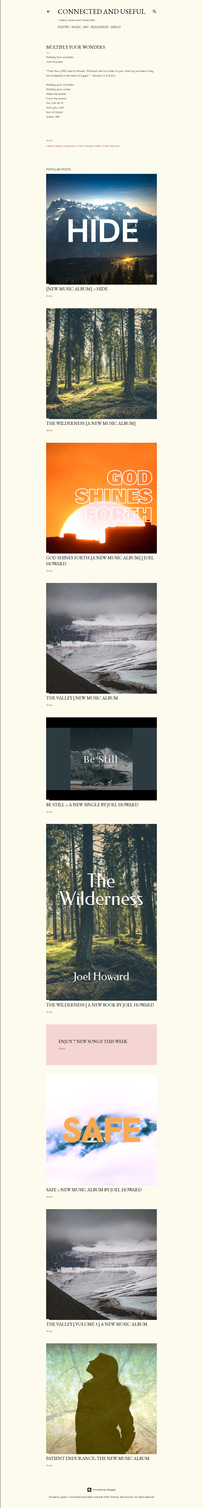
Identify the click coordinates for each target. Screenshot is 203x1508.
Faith (80, 145)
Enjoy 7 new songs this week (93, 1041)
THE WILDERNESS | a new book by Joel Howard (100, 1005)
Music (76, 27)
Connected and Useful (101, 11)
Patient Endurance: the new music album (98, 1458)
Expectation (70, 145)
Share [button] (49, 140)
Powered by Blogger (101, 1489)
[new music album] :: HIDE (77, 289)
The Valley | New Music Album (82, 698)
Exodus (58, 145)
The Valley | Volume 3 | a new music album (96, 1324)
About (116, 27)
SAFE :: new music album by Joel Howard (94, 1190)
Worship (114, 145)
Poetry (63, 27)
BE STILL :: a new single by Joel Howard (92, 805)
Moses (98, 145)
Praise (105, 145)
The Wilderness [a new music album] (91, 423)
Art (86, 27)
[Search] (154, 10)
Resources (100, 27)
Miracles (89, 145)
